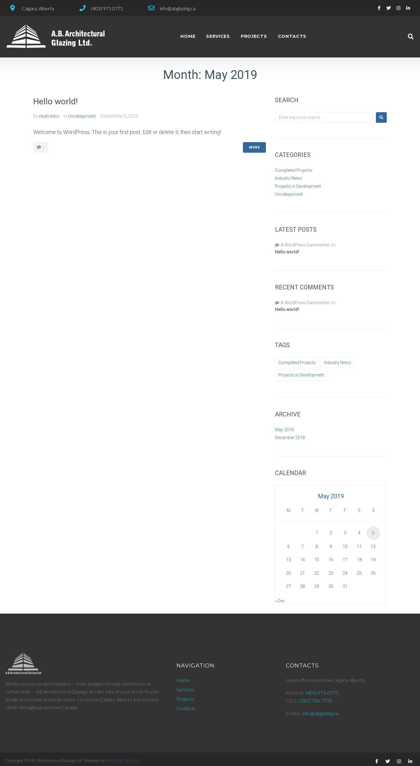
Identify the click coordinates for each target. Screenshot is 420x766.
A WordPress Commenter (305, 245)
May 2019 (284, 429)
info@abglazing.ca (320, 713)
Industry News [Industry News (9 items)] (337, 362)
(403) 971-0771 (322, 693)
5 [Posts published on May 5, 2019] (373, 532)
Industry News (288, 178)
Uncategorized (81, 116)
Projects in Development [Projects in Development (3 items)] (301, 375)
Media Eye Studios (121, 760)
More (254, 147)
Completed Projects (293, 170)
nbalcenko (49, 116)
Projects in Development (298, 186)
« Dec (280, 600)
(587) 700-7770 (316, 700)
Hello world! (55, 101)
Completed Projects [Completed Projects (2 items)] (297, 362)
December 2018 (290, 437)
